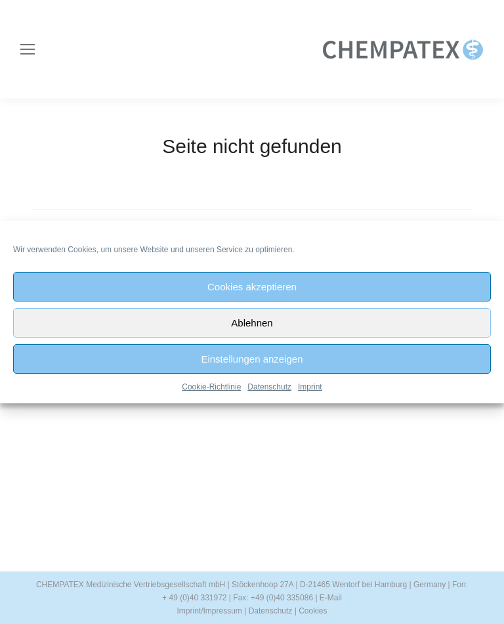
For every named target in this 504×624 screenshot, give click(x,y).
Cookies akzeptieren (252, 286)
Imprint (310, 386)
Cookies (313, 610)
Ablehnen (251, 322)
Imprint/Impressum (209, 610)
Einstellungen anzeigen (252, 359)
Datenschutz (269, 386)
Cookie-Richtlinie (211, 386)
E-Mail (331, 597)
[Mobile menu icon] (27, 49)
